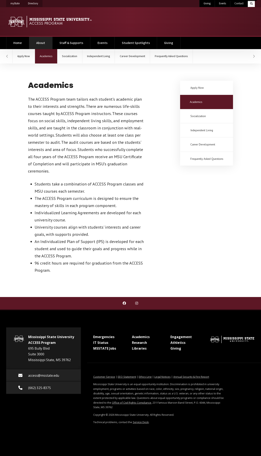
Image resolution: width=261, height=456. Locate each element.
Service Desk (141, 422)
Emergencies (103, 337)
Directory (35, 2)
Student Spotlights (136, 43)
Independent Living (103, 56)
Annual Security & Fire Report (191, 377)
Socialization (73, 56)
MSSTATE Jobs (104, 348)
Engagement (181, 337)
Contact (239, 3)
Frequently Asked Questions (179, 56)
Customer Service (104, 377)
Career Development (138, 56)
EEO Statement (127, 377)
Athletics (177, 342)
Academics (50, 53)
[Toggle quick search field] (251, 3)
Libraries (139, 348)
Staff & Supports (71, 43)
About (44, 41)
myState (17, 2)
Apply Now (24, 56)
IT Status (100, 342)
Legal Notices (162, 377)
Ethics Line (145, 377)
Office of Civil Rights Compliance (131, 402)
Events (222, 3)
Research (139, 342)
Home (17, 43)
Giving (207, 3)
